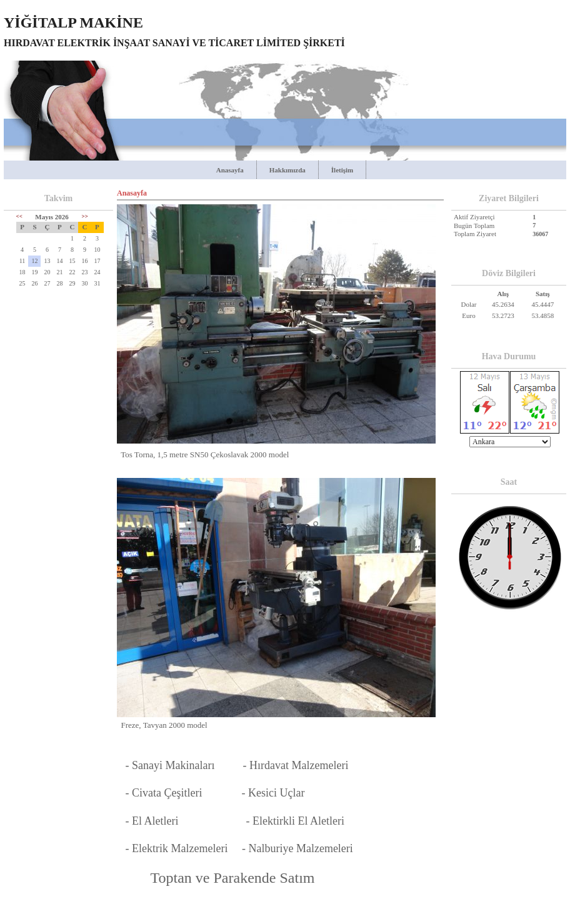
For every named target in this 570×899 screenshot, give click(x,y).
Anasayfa (230, 170)
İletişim (342, 170)
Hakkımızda (287, 170)
